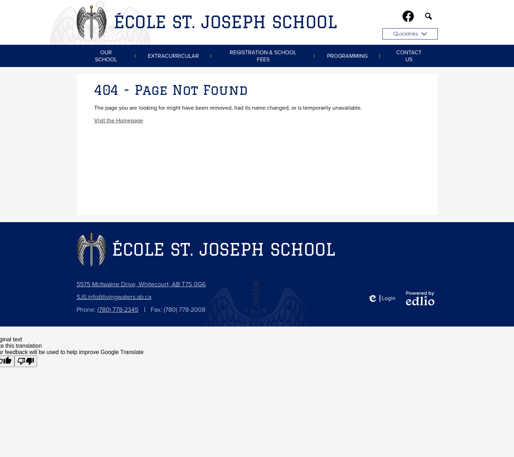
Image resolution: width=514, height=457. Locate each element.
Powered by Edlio (420, 298)
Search (428, 18)
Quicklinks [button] (410, 33)
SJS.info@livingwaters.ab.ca (114, 297)
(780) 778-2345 (117, 309)
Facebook (408, 18)
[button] (106, 56)
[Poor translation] (25, 361)
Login (381, 298)
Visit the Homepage (118, 120)
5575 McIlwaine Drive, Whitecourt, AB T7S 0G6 (141, 284)
